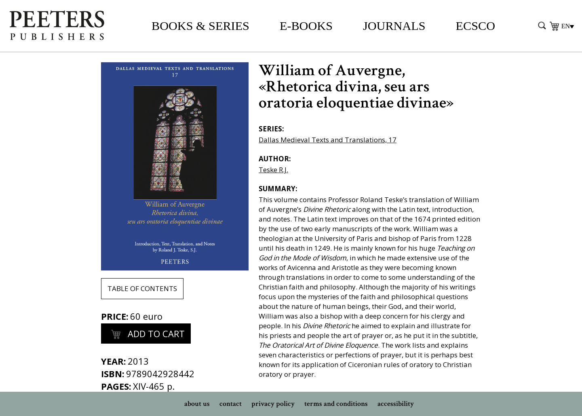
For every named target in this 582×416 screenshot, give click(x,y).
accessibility (395, 403)
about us (197, 403)
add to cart (146, 335)
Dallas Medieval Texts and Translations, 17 (327, 139)
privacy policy (273, 403)
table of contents (142, 288)
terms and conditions (336, 403)
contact (230, 403)
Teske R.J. (273, 169)
